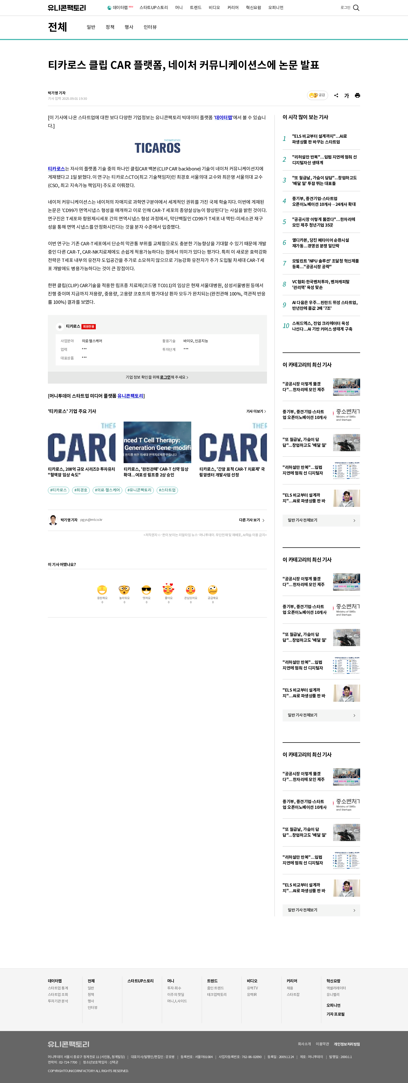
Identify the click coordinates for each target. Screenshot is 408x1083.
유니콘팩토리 (67, 8)
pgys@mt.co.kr (91, 520)
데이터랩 (122, 8)
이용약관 (322, 1044)
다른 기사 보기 (249, 520)
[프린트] (357, 95)
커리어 (233, 7)
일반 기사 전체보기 (302, 520)
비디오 (214, 7)
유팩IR (252, 995)
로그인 (345, 8)
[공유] (336, 95)
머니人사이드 (177, 1001)
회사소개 (304, 1044)
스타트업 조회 (58, 995)
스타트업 (168, 490)
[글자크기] (346, 95)
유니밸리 (333, 995)
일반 (91, 27)
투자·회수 (174, 988)
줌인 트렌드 (215, 988)
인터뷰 (150, 27)
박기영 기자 (57, 93)
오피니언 (275, 7)
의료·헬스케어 (108, 490)
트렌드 (195, 7)
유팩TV (252, 988)
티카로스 (59, 490)
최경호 (81, 490)
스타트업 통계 (58, 988)
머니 (179, 7)
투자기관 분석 (58, 1001)
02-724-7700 (74, 1063)
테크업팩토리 (217, 995)
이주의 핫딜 (175, 995)
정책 (110, 27)
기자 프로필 (336, 1014)
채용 (290, 988)
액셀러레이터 (336, 988)
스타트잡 (293, 995)
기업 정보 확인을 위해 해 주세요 (156, 377)
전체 (57, 27)
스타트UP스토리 (153, 7)
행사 (129, 27)
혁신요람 (253, 7)
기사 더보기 (254, 411)
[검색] (356, 8)
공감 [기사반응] (322, 95)
